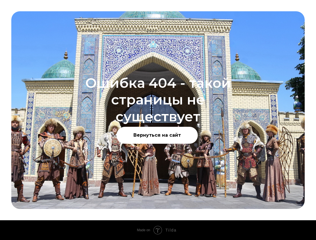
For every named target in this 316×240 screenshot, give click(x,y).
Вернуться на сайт (157, 135)
